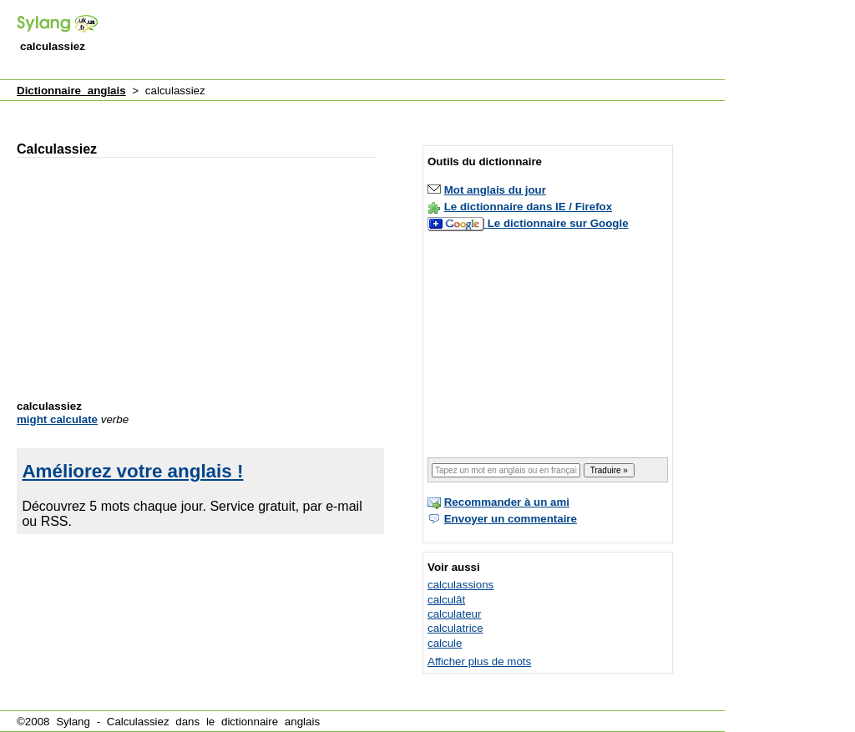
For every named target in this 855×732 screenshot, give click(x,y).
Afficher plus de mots (479, 661)
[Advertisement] (421, 40)
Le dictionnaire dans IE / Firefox (528, 206)
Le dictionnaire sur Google (558, 223)
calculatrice (455, 628)
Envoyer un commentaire (510, 518)
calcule (445, 643)
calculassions (460, 584)
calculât (446, 599)
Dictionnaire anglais (71, 90)
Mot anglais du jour (495, 190)
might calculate (57, 419)
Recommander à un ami (506, 502)
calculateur (454, 614)
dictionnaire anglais (270, 721)
